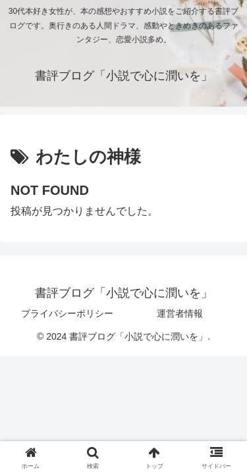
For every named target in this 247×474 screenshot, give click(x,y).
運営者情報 (180, 313)
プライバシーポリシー (67, 313)
